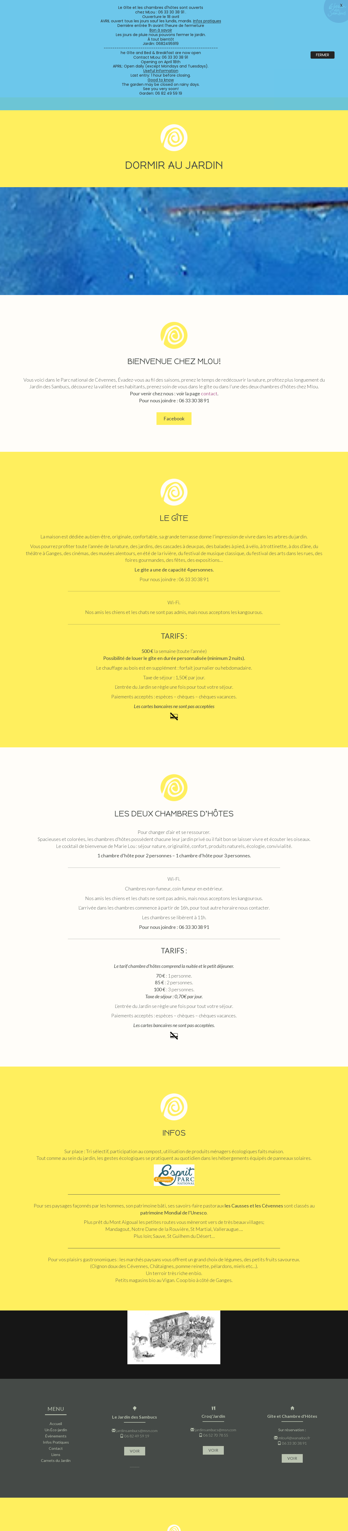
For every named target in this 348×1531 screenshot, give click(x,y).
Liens (55, 1380)
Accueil (56, 1350)
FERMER (322, 55)
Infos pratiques (207, 21)
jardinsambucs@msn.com (137, 1357)
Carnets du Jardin (56, 1386)
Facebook (174, 344)
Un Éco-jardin (56, 1356)
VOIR (135, 1377)
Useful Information (160, 70)
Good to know (161, 80)
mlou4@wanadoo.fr (294, 1364)
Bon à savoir (160, 30)
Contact (56, 1374)
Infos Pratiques (56, 1368)
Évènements (56, 1362)
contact (209, 320)
